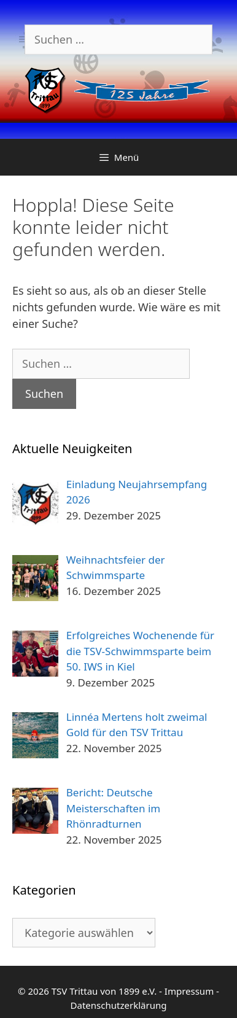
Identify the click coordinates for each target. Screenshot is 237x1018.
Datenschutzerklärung (119, 1005)
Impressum (189, 991)
